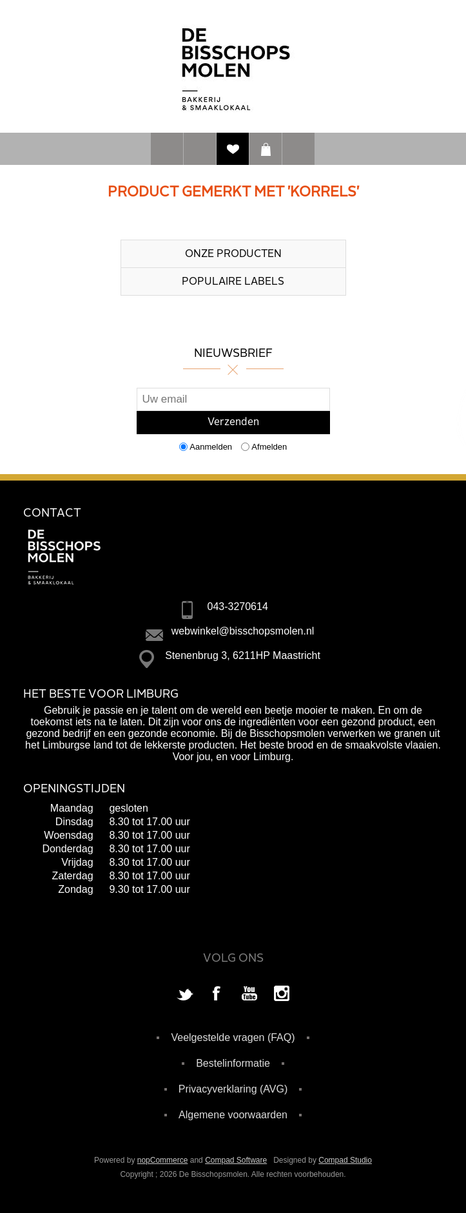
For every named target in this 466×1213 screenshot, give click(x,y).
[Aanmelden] (233, 399)
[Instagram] (281, 994)
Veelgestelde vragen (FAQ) (233, 1037)
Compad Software (236, 1160)
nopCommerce (162, 1160)
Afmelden (269, 447)
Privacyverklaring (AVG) (233, 1089)
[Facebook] (217, 994)
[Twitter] (185, 994)
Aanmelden (210, 447)
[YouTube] (249, 994)
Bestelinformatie (233, 1063)
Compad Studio (345, 1160)
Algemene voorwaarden (233, 1114)
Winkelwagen (265, 149)
